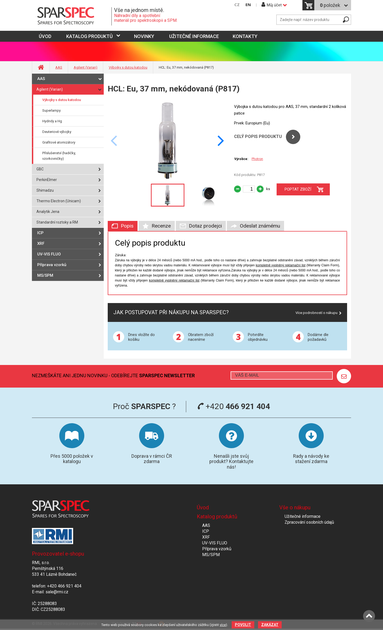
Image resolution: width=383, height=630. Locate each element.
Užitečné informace (194, 36)
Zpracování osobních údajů (309, 522)
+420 (233, 406)
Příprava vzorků (51, 264)
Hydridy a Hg (52, 121)
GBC (40, 169)
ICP (40, 232)
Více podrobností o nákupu (316, 313)
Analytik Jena (47, 211)
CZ (237, 5)
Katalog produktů (89, 36)
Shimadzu (45, 190)
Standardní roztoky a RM (57, 222)
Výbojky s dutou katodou (128, 67)
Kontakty (245, 36)
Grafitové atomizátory (58, 142)
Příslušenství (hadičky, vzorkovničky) (59, 156)
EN (248, 5)
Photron (257, 159)
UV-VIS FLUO (49, 254)
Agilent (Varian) (85, 67)
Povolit (243, 625)
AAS (58, 67)
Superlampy (51, 110)
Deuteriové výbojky (56, 132)
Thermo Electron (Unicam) (58, 201)
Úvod (203, 507)
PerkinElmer (46, 180)
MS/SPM (45, 275)
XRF (40, 243)
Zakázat (269, 625)
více (223, 625)
